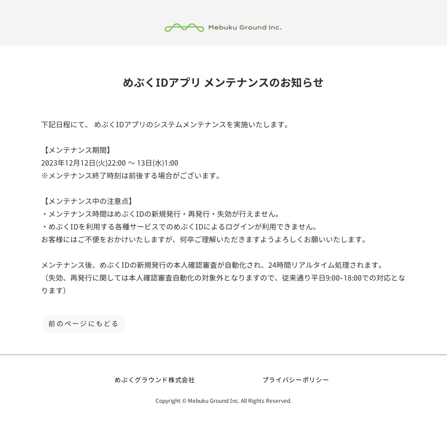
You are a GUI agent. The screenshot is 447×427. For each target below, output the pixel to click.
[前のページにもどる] (84, 324)
